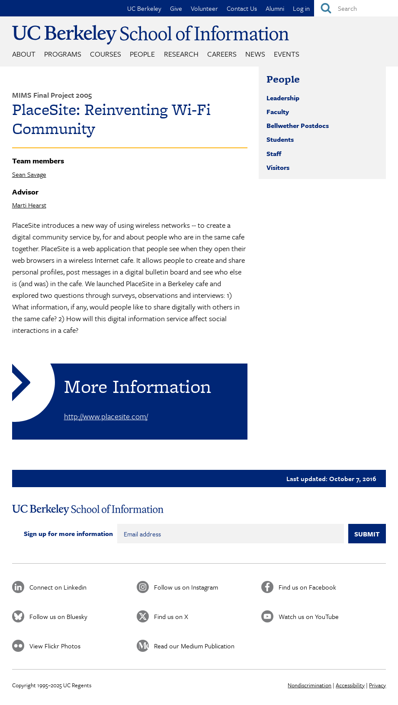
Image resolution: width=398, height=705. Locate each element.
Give (176, 8)
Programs (62, 53)
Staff (273, 153)
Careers (222, 53)
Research (181, 53)
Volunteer (204, 8)
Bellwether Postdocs (297, 125)
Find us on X (171, 616)
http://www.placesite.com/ (106, 416)
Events (286, 53)
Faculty (277, 111)
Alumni (275, 8)
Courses (105, 53)
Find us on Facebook (307, 587)
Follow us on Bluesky (58, 616)
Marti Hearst (29, 205)
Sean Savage (29, 174)
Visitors (277, 167)
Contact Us (242, 8)
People (142, 53)
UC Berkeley (144, 8)
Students (280, 139)
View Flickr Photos (54, 646)
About (23, 53)
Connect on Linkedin (58, 587)
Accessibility (350, 685)
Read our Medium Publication (194, 646)
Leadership (282, 97)
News (255, 53)
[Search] (356, 8)
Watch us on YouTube (309, 616)
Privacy (377, 685)
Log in (301, 8)
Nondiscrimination (309, 685)
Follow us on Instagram (186, 587)
